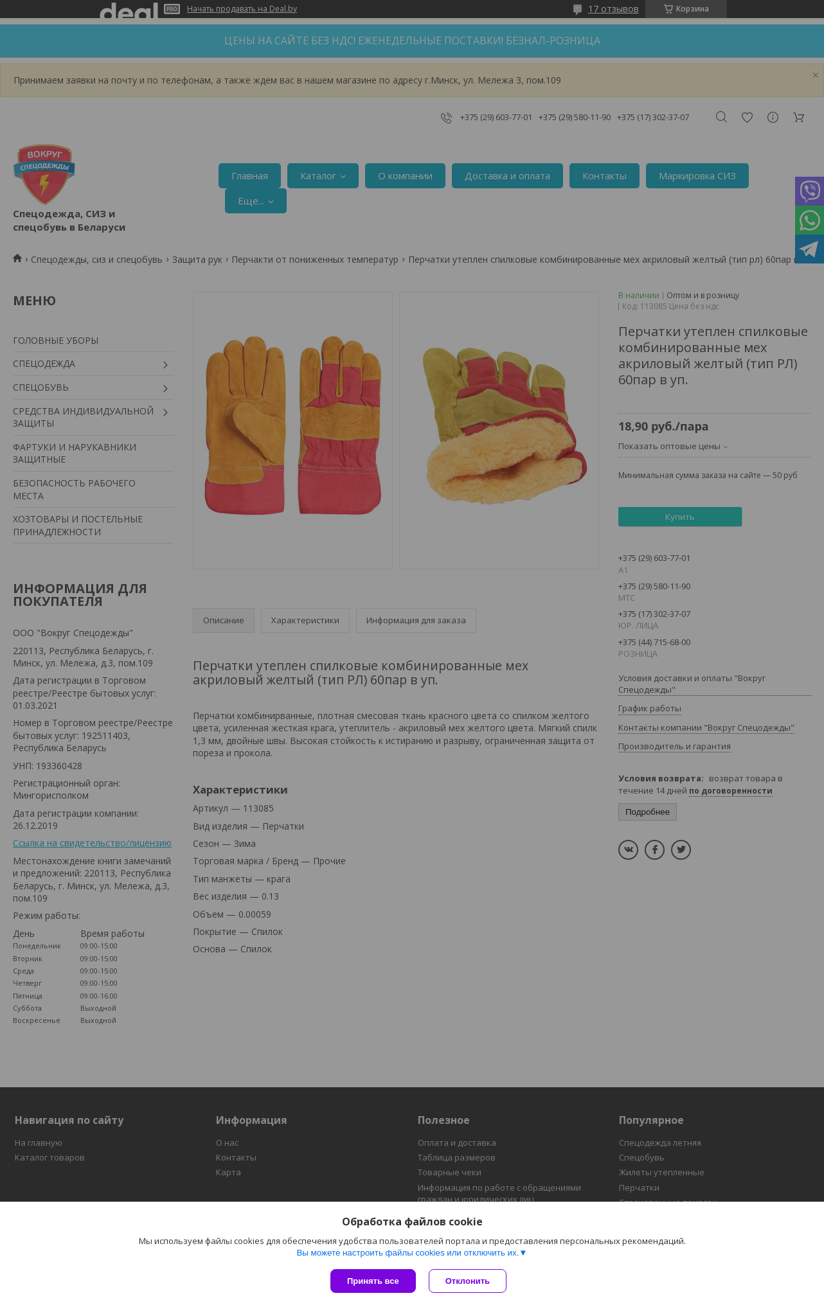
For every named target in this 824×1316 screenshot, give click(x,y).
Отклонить (467, 1281)
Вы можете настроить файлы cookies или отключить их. (407, 1253)
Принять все (373, 1281)
